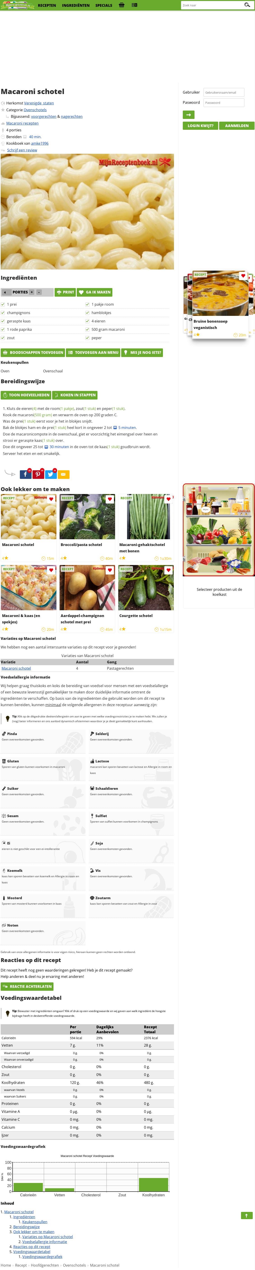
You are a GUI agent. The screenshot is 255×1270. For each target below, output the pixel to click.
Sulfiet (98, 816)
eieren (29, 408)
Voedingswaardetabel (31, 1251)
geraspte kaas (19, 321)
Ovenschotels (35, 109)
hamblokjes (101, 312)
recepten (47, 5)
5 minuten (124, 427)
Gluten (10, 761)
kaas (45, 440)
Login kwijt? (200, 125)
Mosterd (12, 898)
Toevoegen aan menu (93, 352)
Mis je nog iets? (142, 352)
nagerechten (72, 116)
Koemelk (12, 870)
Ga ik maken (95, 292)
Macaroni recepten (22, 123)
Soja (96, 843)
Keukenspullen (34, 1221)
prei (25, 421)
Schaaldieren (104, 788)
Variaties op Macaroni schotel (47, 1236)
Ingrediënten (24, 1216)
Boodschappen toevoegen (32, 352)
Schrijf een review (22, 150)
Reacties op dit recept (31, 1246)
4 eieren (98, 321)
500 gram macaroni (108, 329)
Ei (6, 843)
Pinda (9, 733)
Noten (10, 925)
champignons (18, 312)
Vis (95, 870)
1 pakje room (103, 304)
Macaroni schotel (16, 668)
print (65, 292)
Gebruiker (191, 92)
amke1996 (40, 143)
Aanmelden (237, 125)
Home (6, 1265)
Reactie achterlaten (27, 986)
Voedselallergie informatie (44, 1241)
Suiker (10, 788)
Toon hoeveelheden (25, 395)
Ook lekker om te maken (33, 1231)
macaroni (35, 414)
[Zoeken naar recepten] (218, 5)
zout (11, 337)
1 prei (12, 304)
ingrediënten (76, 5)
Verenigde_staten (39, 103)
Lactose (99, 761)
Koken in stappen (75, 395)
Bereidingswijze (26, 1226)
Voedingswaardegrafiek (42, 1256)
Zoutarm (100, 898)
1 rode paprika (19, 329)
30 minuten (56, 446)
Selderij (99, 733)
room (62, 408)
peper (97, 337)
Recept (21, 1265)
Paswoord (191, 102)
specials (103, 5)
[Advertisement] (127, 47)
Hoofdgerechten (45, 1265)
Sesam (10, 816)
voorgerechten (43, 116)
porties (15, 130)
